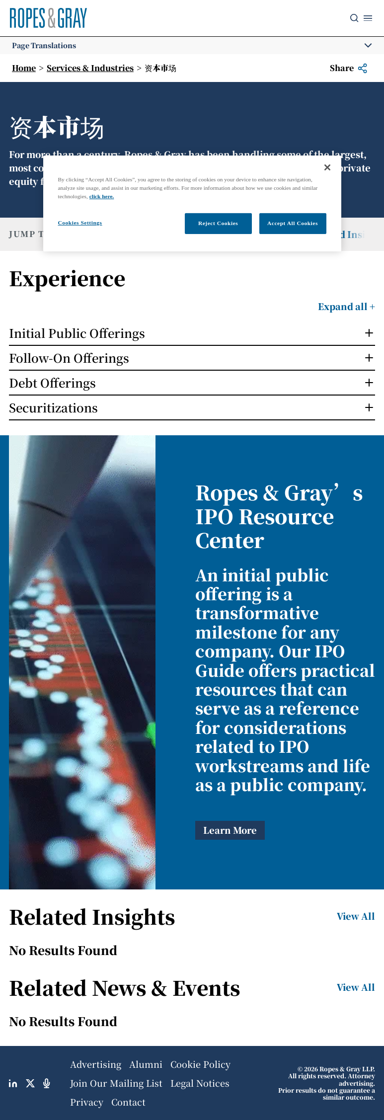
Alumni (145, 1063)
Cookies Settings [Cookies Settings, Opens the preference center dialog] (80, 223)
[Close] (327, 167)
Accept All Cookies (292, 223)
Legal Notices (200, 1082)
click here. (101, 196)
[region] (192, 203)
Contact (128, 1101)
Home (24, 68)
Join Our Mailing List (116, 1082)
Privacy (86, 1101)
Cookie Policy (200, 1063)
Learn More (230, 829)
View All (356, 915)
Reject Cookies (218, 223)
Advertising (95, 1063)
